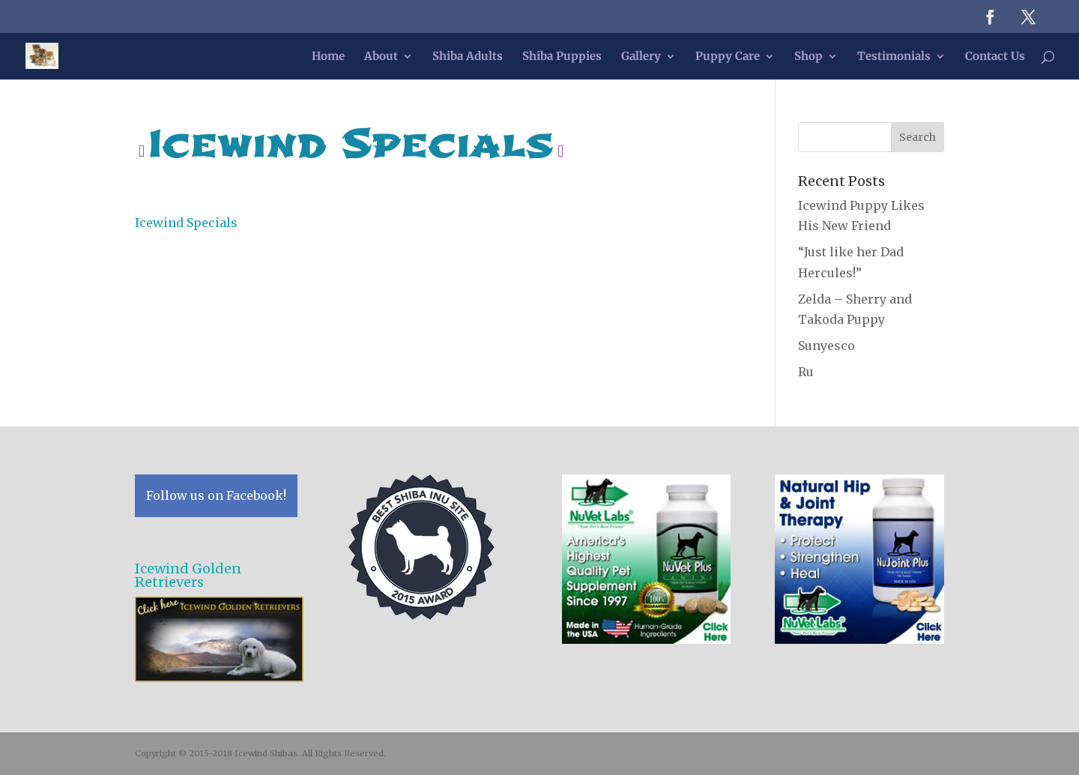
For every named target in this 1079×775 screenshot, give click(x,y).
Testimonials (894, 57)
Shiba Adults (467, 57)
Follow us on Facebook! (216, 495)
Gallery (641, 57)
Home (328, 57)
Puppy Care (727, 57)
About (381, 57)
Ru (806, 371)
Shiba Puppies (562, 57)
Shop (808, 57)
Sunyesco (826, 345)
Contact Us (995, 57)
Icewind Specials (186, 222)
